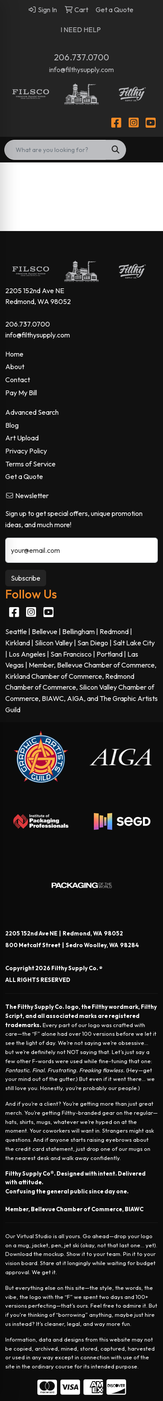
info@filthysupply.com (81, 69)
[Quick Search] (55, 150)
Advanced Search (32, 412)
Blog (12, 425)
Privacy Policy (26, 450)
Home (14, 354)
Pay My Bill (21, 392)
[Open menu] (145, 150)
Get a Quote (24, 476)
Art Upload (22, 437)
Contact (17, 379)
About (14, 366)
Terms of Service (30, 463)
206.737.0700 (81, 57)
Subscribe (25, 578)
